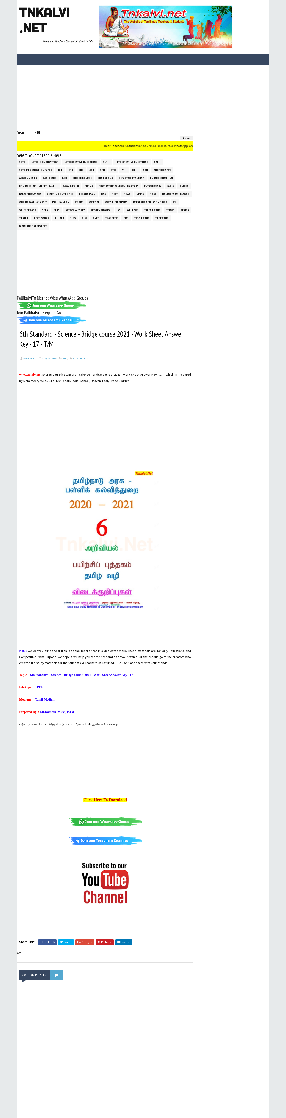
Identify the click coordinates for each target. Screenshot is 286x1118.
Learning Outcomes (60, 194)
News (127, 194)
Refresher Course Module (150, 202)
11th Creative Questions (131, 162)
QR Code (94, 202)
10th (22, 162)
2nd (70, 170)
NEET (115, 194)
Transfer (111, 218)
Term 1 (170, 210)
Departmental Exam (131, 178)
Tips (73, 218)
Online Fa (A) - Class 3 (175, 194)
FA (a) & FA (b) (71, 186)
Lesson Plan (87, 194)
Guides (184, 186)
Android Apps (162, 170)
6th (113, 170)
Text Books (41, 218)
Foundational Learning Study (118, 186)
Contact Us (105, 178)
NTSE (153, 194)
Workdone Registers (33, 226)
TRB (125, 218)
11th (106, 162)
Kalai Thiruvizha (30, 194)
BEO (64, 178)
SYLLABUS (132, 210)
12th (157, 162)
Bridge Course (82, 178)
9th (145, 170)
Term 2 (184, 210)
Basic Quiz (49, 178)
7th (123, 170)
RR (174, 202)
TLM (84, 218)
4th (91, 170)
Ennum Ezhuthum (161, 178)
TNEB (96, 218)
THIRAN (59, 218)
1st (60, 170)
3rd (81, 170)
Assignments (28, 178)
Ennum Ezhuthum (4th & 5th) (38, 186)
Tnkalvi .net (44, 20)
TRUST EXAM (141, 218)
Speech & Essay (75, 210)
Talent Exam (152, 210)
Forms (89, 186)
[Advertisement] (105, 97)
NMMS (140, 194)
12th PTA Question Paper (35, 170)
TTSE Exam (161, 218)
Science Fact (27, 210)
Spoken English (101, 210)
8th (134, 170)
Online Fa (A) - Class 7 (33, 202)
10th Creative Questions (80, 162)
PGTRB (79, 202)
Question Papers (116, 202)
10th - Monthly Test (45, 162)
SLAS (57, 210)
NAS (103, 194)
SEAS (45, 210)
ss (119, 210)
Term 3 (23, 218)
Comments (80, 358)
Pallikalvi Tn (60, 202)
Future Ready (152, 186)
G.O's (170, 186)
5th (102, 170)
